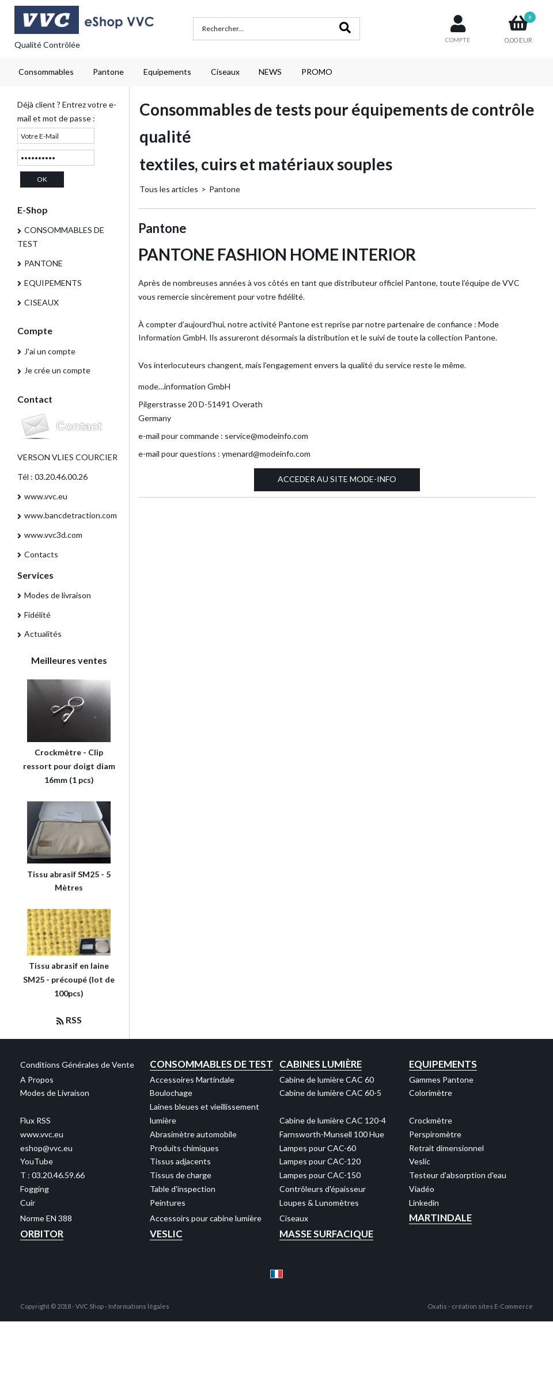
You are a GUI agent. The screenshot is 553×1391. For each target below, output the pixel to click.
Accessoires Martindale (192, 1079)
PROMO (316, 72)
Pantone (108, 72)
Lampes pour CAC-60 (317, 1148)
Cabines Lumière (320, 1064)
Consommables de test (211, 1064)
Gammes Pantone (441, 1079)
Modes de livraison (57, 595)
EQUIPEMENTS (53, 283)
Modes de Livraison (54, 1093)
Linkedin (424, 1202)
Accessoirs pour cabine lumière (206, 1218)
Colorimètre (430, 1093)
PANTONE (43, 263)
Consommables (46, 72)
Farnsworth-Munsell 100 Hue (331, 1134)
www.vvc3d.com (53, 535)
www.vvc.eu (45, 496)
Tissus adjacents (180, 1161)
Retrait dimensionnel (446, 1148)
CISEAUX (41, 302)
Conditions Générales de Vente (77, 1064)
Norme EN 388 (46, 1218)
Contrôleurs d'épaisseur (322, 1189)
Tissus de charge (180, 1175)
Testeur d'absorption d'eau (457, 1175)
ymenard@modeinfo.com (266, 453)
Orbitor (41, 1234)
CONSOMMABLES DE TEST (60, 237)
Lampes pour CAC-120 (320, 1161)
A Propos (37, 1079)
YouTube (36, 1161)
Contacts (41, 554)
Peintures (167, 1202)
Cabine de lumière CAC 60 (326, 1079)
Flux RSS (35, 1120)
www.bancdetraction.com (70, 515)
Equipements (167, 72)
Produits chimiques (184, 1148)
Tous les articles (168, 189)
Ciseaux (225, 72)
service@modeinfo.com (266, 436)
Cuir (27, 1202)
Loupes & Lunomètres (319, 1202)
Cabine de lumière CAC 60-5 (330, 1093)
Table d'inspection (182, 1189)
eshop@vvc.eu (46, 1148)
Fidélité (37, 615)
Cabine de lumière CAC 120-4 (332, 1120)
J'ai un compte (49, 351)
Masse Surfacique (326, 1234)
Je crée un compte (57, 370)
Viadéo (421, 1189)
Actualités (43, 634)
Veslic (419, 1161)
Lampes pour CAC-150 (320, 1175)
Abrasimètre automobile (193, 1134)
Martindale (440, 1218)
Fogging (34, 1189)
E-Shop (32, 209)
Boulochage (171, 1093)
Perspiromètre (435, 1134)
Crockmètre (430, 1120)
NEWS (270, 72)
